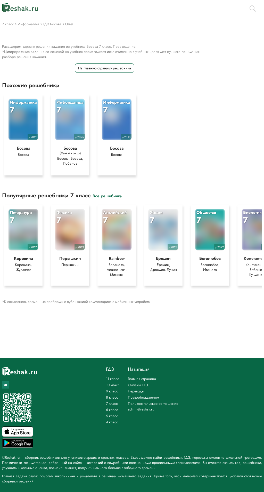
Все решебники (107, 195)
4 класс (112, 422)
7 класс (112, 403)
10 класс (113, 385)
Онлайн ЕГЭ (138, 385)
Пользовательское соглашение (153, 403)
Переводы (136, 391)
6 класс (112, 409)
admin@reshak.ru (141, 409)
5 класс (112, 415)
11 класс (112, 378)
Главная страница (142, 378)
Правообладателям (143, 397)
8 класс (112, 397)
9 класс (112, 391)
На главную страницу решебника (104, 68)
